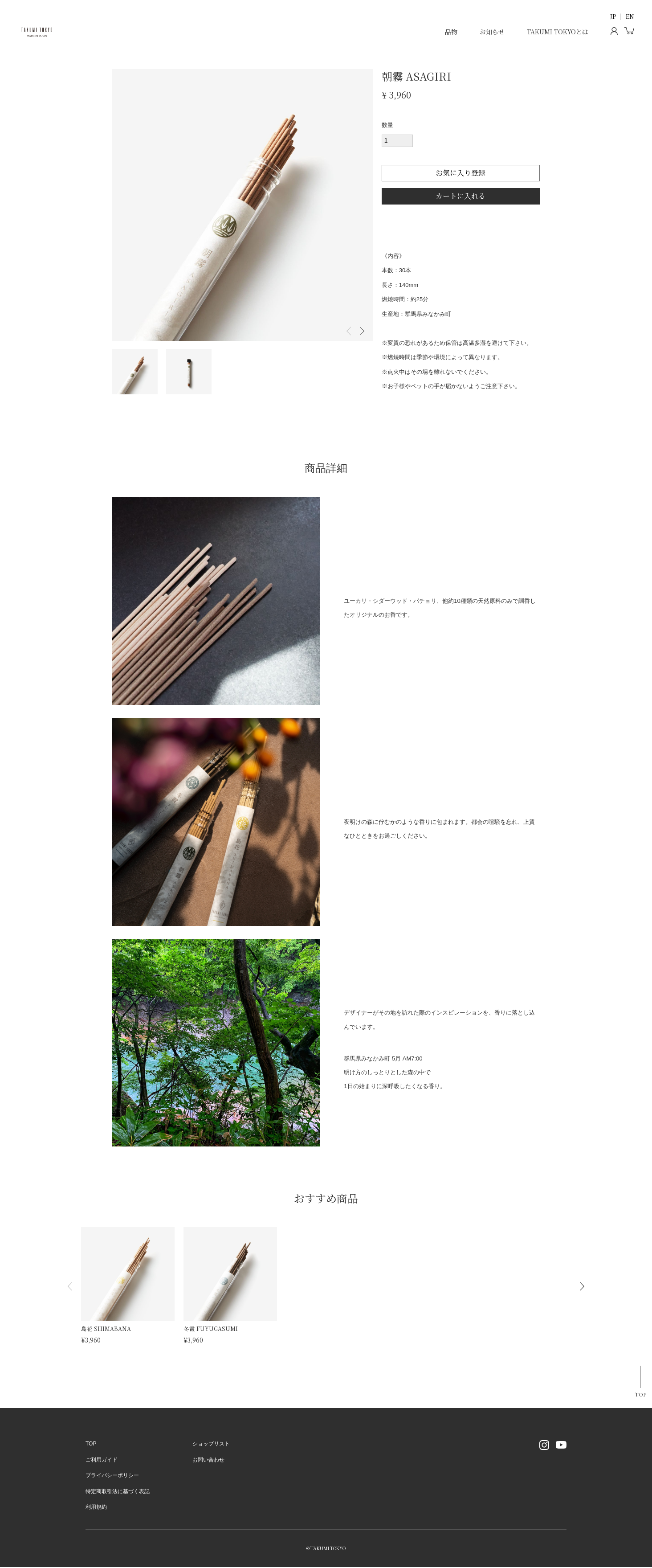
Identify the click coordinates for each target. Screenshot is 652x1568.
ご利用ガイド (102, 1460)
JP (613, 16)
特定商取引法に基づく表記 (118, 1492)
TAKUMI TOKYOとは (557, 31)
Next (362, 331)
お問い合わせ (208, 1460)
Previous (348, 331)
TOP (637, 1395)
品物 (451, 31)
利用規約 (96, 1508)
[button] (70, 1286)
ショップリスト (211, 1444)
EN (630, 16)
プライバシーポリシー (112, 1476)
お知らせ (492, 31)
